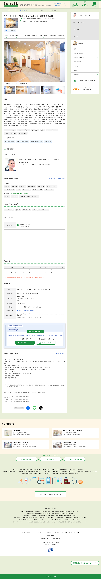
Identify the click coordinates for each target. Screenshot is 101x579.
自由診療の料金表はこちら (57, 178)
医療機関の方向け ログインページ (84, 563)
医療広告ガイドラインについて (55, 532)
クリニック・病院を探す (74, 459)
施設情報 (61, 36)
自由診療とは (60, 353)
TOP (3, 10)
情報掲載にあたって (46, 538)
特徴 (6, 36)
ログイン (47, 544)
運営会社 (76, 532)
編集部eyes (77, 74)
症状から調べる (26, 459)
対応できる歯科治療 (16, 36)
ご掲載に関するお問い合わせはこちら (50, 494)
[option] (34, 63)
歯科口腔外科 (26, 397)
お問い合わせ (68, 532)
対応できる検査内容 (31, 36)
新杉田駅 (22, 10)
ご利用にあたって (26, 532)
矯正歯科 (20, 397)
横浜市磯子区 (15, 10)
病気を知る (50, 459)
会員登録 (54, 544)
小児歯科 (16, 397)
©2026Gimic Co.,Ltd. (50, 576)
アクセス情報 (44, 36)
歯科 (12, 397)
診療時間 (53, 36)
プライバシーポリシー (39, 532)
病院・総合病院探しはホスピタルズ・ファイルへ (60, 4)
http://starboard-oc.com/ (26, 310)
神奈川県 (8, 10)
